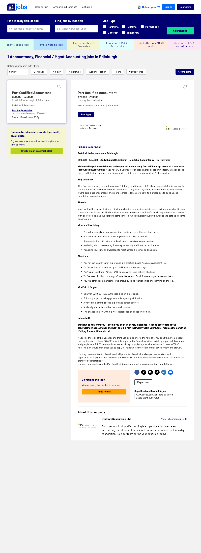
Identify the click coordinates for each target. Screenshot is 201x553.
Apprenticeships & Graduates (84, 44)
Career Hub (41, 6)
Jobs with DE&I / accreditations (184, 44)
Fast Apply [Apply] (86, 114)
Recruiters (185, 7)
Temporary (130, 32)
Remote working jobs (50, 44)
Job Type (109, 21)
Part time (111, 26)
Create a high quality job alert (39, 151)
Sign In (168, 7)
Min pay (57, 71)
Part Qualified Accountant (97, 93)
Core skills (39, 71)
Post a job (86, 6)
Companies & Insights (64, 6)
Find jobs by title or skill (23, 21)
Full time (129, 26)
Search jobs (180, 30)
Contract (110, 32)
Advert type (75, 71)
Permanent (150, 26)
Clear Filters (184, 71)
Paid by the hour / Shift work (150, 44)
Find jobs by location (69, 21)
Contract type (136, 71)
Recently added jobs (17, 44)
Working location (97, 71)
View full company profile (174, 418)
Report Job (143, 382)
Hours (118, 71)
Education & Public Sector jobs (117, 44)
